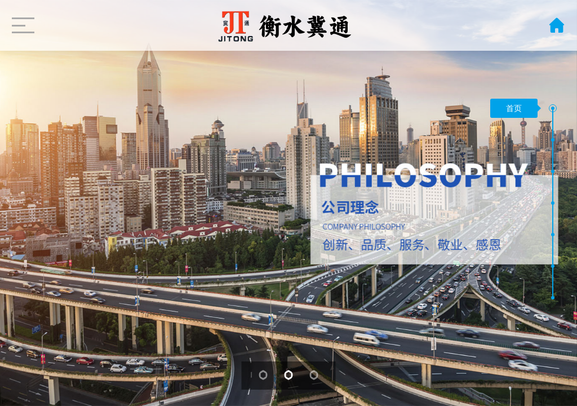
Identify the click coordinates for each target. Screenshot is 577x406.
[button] (552, 108)
